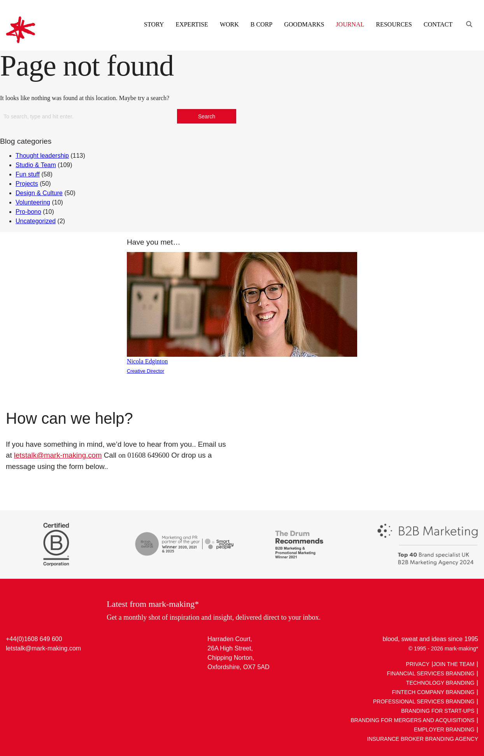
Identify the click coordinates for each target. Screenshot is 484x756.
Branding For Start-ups (438, 711)
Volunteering (33, 202)
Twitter (27, 666)
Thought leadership (42, 155)
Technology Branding (440, 683)
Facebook (42, 666)
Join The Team (453, 664)
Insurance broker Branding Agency (423, 739)
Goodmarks (304, 24)
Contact (438, 24)
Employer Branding (444, 729)
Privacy (417, 664)
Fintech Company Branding (433, 692)
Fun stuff (28, 174)
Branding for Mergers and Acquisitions (412, 720)
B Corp (261, 24)
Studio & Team (36, 165)
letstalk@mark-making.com (58, 455)
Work (229, 24)
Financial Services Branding (431, 673)
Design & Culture (39, 193)
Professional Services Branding (424, 701)
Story (154, 24)
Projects (27, 183)
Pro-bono (28, 211)
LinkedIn (12, 666)
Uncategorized (36, 221)
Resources (394, 24)
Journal (350, 24)
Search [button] (206, 116)
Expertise (191, 24)
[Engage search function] (468, 14)
